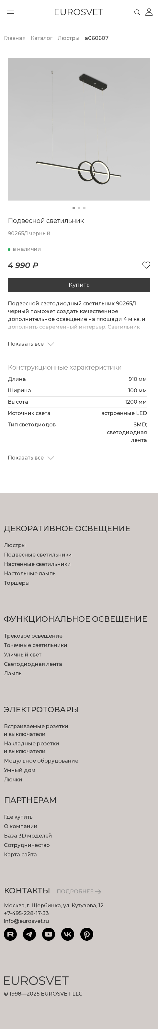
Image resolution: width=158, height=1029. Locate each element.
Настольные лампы (30, 573)
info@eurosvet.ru (26, 921)
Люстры (15, 545)
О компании (21, 826)
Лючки (13, 780)
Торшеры (17, 583)
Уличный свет (22, 655)
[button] (74, 208)
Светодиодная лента (33, 664)
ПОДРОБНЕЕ (79, 891)
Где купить (18, 817)
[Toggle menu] (10, 12)
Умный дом (20, 770)
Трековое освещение (33, 636)
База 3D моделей (28, 836)
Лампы (13, 673)
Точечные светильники (35, 645)
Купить (79, 284)
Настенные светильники (37, 564)
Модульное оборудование (41, 761)
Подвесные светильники (38, 555)
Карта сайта (20, 854)
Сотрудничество (27, 845)
